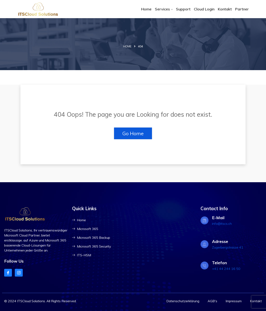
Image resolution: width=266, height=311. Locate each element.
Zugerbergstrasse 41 (227, 247)
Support (183, 9)
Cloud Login (204, 9)
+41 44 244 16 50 (226, 269)
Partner (242, 9)
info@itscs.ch (222, 223)
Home (146, 9)
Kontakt (225, 9)
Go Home (133, 133)
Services (162, 9)
